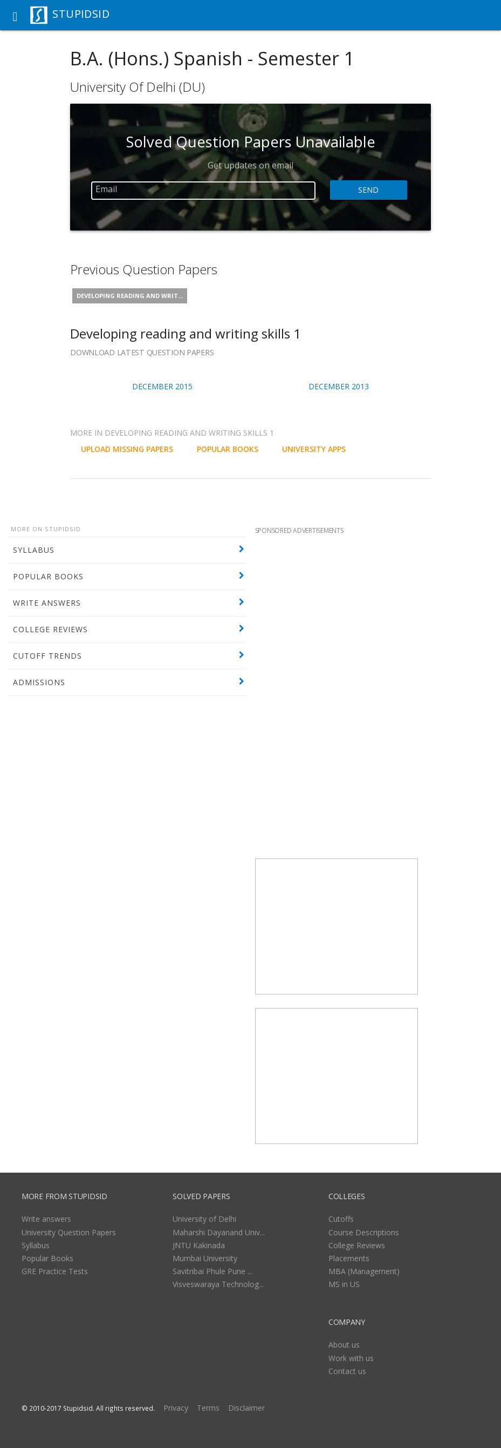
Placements (348, 1258)
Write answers (46, 1219)
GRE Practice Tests (55, 1271)
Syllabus (36, 1245)
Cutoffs (341, 1219)
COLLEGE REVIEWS (50, 629)
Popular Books (47, 1258)
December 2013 (338, 386)
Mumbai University (205, 1258)
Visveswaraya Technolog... (218, 1284)
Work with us (351, 1358)
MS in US (344, 1284)
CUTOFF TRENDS (47, 656)
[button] (15, 15)
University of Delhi (204, 1219)
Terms (208, 1408)
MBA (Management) (364, 1271)
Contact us (347, 1371)
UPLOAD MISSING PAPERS (127, 449)
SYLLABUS (33, 550)
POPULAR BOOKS (48, 576)
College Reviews (356, 1245)
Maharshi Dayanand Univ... (219, 1232)
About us (344, 1344)
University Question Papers (69, 1232)
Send (368, 190)
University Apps (314, 449)
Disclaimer (246, 1408)
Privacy (175, 1408)
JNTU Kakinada (199, 1245)
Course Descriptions (363, 1232)
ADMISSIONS (39, 682)
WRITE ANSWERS (47, 603)
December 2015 (162, 386)
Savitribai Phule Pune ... (212, 1271)
